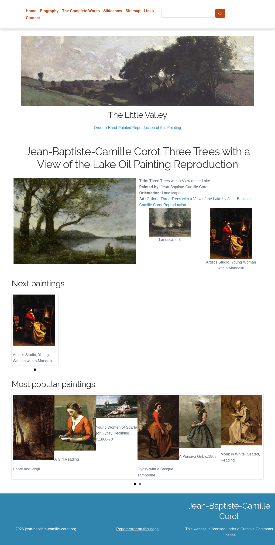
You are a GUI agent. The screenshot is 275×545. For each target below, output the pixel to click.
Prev (19, 436)
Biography (49, 11)
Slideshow (112, 11)
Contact (33, 18)
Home (31, 11)
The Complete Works (81, 11)
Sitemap (133, 11)
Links (149, 11)
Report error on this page (137, 529)
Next (256, 436)
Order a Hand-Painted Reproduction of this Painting (137, 128)
